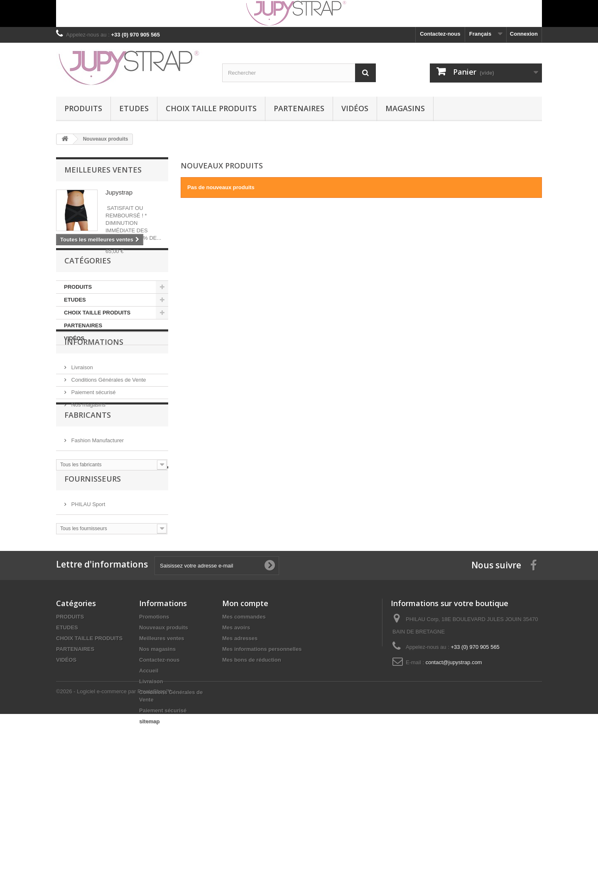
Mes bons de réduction (251, 780)
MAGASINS (405, 108)
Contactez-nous (440, 34)
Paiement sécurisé (93, 465)
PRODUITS (83, 108)
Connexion (524, 34)
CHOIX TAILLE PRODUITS (211, 108)
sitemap (149, 841)
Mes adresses (239, 758)
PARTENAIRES (299, 108)
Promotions (154, 737)
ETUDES (134, 108)
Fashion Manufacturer (97, 531)
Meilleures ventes (103, 170)
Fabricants (87, 509)
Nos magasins (87, 477)
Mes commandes (244, 737)
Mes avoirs (236, 748)
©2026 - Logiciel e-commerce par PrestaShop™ (113, 871)
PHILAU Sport (87, 608)
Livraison (81, 440)
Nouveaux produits (163, 748)
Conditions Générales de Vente (108, 452)
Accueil (148, 791)
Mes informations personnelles (261, 769)
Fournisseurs (92, 586)
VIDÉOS (354, 108)
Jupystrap (118, 192)
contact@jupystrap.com (454, 783)
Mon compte (245, 723)
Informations (93, 418)
